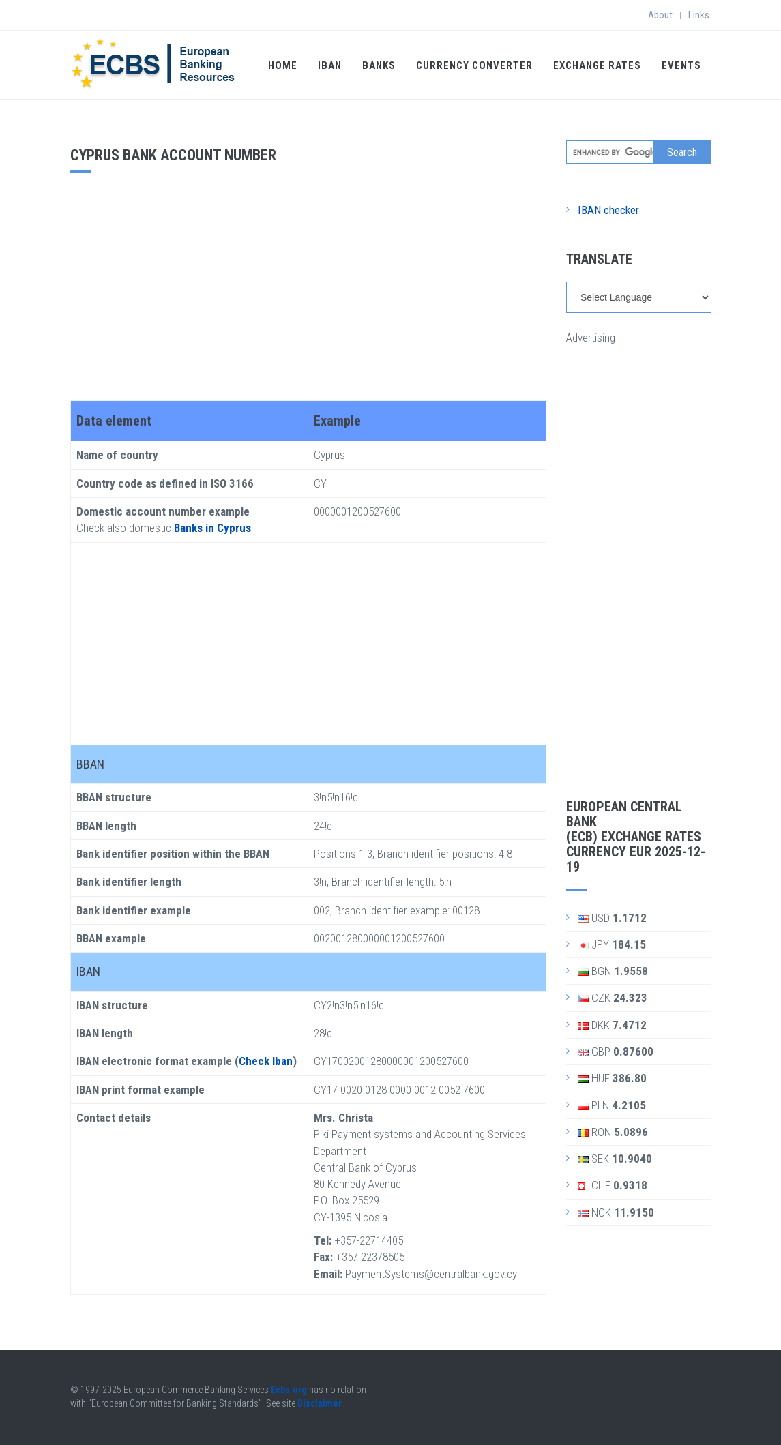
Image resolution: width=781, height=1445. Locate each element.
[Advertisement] (308, 281)
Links (698, 15)
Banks (379, 65)
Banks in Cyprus (212, 528)
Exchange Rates (597, 65)
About (660, 15)
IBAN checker (608, 210)
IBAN (330, 65)
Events (681, 65)
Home (282, 65)
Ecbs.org (289, 1389)
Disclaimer (319, 1403)
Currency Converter (474, 65)
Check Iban (266, 1061)
